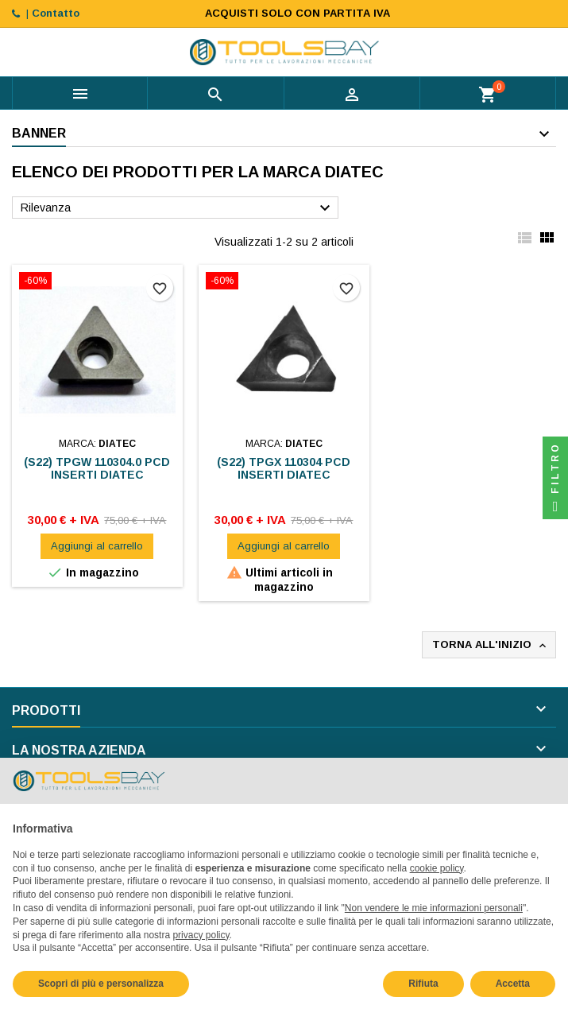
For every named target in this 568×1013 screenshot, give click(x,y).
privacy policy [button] (200, 935)
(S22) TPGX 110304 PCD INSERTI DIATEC (283, 468)
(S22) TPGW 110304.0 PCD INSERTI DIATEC (97, 468)
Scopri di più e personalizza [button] (101, 983)
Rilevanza (177, 208)
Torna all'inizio (490, 645)
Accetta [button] (513, 983)
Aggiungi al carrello (97, 546)
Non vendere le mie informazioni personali (434, 908)
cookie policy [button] (437, 868)
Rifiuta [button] (423, 983)
